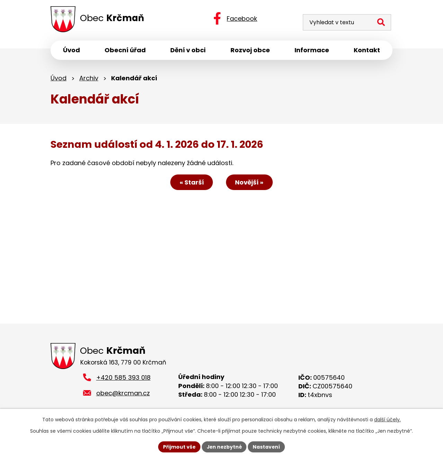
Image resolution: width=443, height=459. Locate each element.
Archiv (88, 78)
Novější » (250, 183)
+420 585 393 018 (123, 379)
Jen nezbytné (224, 446)
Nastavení (267, 446)
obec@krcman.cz (123, 394)
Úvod (58, 78)
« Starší (191, 183)
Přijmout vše (178, 446)
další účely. (387, 419)
